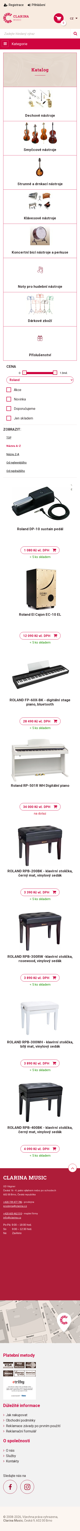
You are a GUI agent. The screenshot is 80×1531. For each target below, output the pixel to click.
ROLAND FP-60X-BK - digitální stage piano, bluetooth (40, 702)
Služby (11, 1456)
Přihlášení (38, 5)
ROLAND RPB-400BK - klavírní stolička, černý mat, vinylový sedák (40, 1129)
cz (72, 18)
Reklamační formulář (21, 1431)
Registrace (16, 5)
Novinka (20, 399)
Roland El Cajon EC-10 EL (40, 614)
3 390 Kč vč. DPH (36, 892)
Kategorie (19, 44)
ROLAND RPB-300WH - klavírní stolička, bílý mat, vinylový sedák (40, 1044)
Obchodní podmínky (20, 1420)
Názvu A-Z (13, 445)
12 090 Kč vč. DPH (36, 636)
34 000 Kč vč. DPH (36, 807)
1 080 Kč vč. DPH (36, 550)
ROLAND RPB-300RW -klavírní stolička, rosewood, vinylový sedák (40, 958)
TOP (8, 437)
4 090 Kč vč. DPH (36, 1149)
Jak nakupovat (16, 1415)
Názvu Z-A (12, 454)
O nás (10, 1450)
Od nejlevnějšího (16, 462)
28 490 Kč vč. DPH (36, 721)
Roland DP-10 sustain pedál (40, 529)
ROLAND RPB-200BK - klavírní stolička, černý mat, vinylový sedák (40, 873)
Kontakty (12, 1461)
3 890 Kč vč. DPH (36, 978)
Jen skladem (23, 418)
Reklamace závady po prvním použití (33, 1426)
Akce (17, 390)
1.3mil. (64, 373)
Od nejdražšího (15, 470)
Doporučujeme (24, 409)
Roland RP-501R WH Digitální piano (40, 785)
